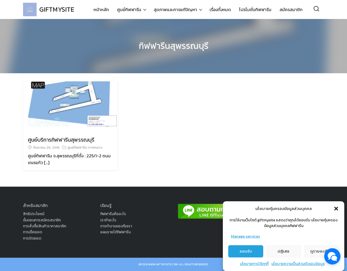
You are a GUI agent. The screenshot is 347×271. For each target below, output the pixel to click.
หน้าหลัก (101, 9)
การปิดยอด (32, 238)
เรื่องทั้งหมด (220, 9)
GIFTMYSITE (56, 9)
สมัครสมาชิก (291, 9)
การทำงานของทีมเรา (116, 226)
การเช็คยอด (32, 232)
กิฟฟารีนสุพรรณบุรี (173, 45)
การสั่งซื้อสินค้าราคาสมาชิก (44, 226)
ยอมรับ (246, 253)
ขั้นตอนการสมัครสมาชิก (42, 220)
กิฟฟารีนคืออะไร (113, 214)
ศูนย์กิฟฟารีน (129, 9)
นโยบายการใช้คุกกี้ (254, 265)
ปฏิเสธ (283, 253)
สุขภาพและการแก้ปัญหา (175, 9)
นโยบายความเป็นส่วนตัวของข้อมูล (298, 265)
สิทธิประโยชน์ (33, 214)
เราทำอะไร (108, 220)
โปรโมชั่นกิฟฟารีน (255, 9)
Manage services (245, 238)
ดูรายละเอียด (321, 253)
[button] (336, 210)
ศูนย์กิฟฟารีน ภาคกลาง (85, 147)
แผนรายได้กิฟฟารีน (115, 232)
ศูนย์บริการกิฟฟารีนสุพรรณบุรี (61, 140)
